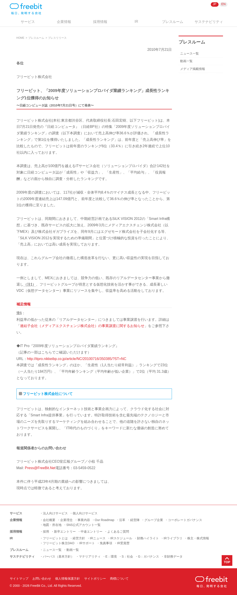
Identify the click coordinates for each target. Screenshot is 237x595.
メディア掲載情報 (192, 69)
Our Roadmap (104, 519)
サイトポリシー (95, 578)
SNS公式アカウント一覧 (83, 524)
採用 (46, 531)
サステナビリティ (209, 22)
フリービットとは (55, 538)
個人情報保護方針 (67, 578)
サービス (28, 22)
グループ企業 (153, 519)
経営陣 (134, 519)
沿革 (122, 519)
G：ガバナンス (148, 556)
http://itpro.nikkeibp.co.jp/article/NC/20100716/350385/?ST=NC (76, 359)
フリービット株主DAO (58, 543)
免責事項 (106, 543)
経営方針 (79, 538)
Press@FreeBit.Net (40, 468)
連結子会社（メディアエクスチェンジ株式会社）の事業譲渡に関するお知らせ (82, 326)
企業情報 (64, 22)
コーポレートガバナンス (185, 519)
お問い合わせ (41, 578)
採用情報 (100, 22)
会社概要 (49, 519)
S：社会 (127, 556)
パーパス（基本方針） (58, 556)
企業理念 (66, 519)
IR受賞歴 (123, 543)
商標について (119, 578)
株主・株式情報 (198, 538)
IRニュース (98, 538)
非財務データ (173, 556)
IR (136, 21)
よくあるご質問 (118, 531)
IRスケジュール (121, 538)
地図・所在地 (52, 524)
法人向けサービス (55, 513)
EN (223, 4)
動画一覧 (186, 61)
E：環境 (111, 556)
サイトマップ (19, 578)
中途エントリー (91, 531)
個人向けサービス (85, 513)
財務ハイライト (148, 538)
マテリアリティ (90, 556)
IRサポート (87, 543)
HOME (20, 37)
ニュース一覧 (189, 53)
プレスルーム (172, 22)
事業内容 (84, 519)
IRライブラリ (173, 538)
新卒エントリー (65, 531)
